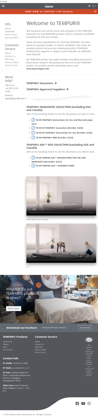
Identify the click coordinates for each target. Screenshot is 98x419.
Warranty (9, 59)
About (8, 53)
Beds (5, 347)
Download (85, 327)
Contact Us (10, 56)
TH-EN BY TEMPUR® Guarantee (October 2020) (59, 128)
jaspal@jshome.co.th (20, 368)
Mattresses (7, 342)
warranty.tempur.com (37, 68)
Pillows (6, 344)
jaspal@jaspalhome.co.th (17, 98)
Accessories (8, 350)
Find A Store (11, 34)
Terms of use (11, 65)
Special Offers (12, 37)
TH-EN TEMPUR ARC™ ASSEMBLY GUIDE (55, 165)
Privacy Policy (11, 62)
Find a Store (14, 308)
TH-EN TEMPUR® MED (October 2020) (54, 137)
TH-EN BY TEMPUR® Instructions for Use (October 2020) (64, 132)
